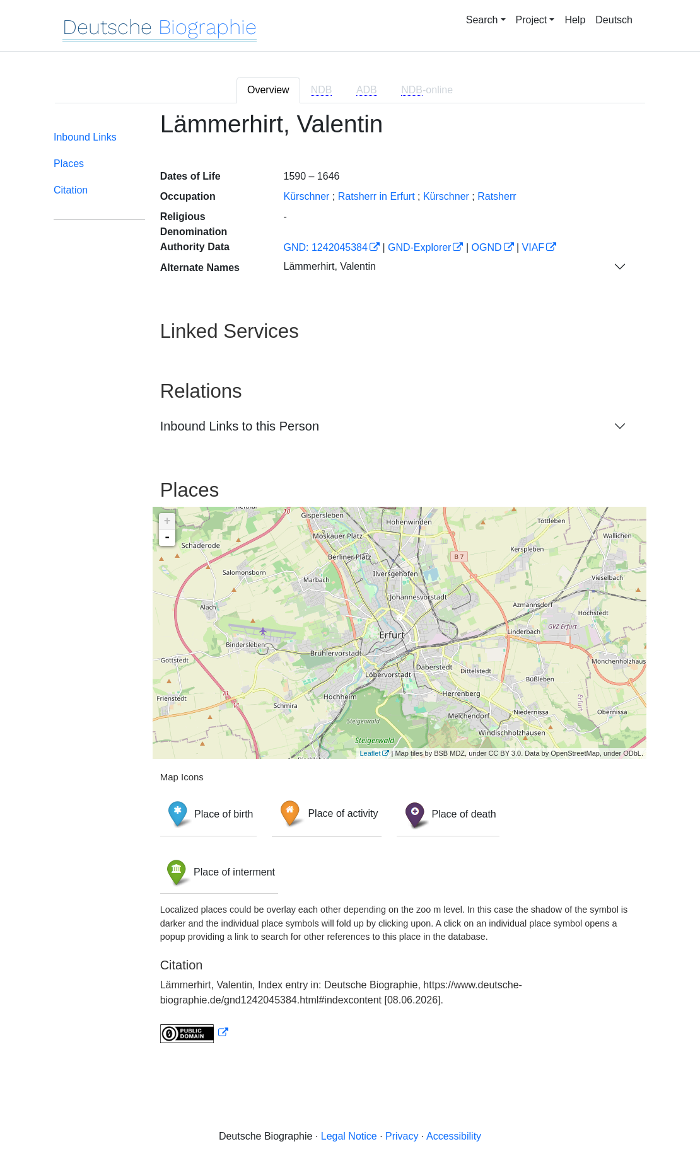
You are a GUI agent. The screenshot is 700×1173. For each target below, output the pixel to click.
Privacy (401, 1136)
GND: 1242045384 (325, 247)
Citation (71, 190)
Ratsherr (496, 196)
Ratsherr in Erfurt (376, 196)
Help (574, 19)
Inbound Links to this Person (239, 426)
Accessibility (453, 1136)
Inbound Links (85, 137)
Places (69, 163)
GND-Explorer (419, 247)
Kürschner (306, 196)
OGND (487, 247)
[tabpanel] (350, 585)
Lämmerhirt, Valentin (329, 266)
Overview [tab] (268, 89)
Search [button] (482, 19)
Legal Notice (349, 1136)
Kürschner (446, 196)
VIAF (533, 247)
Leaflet (369, 753)
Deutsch (614, 19)
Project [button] (531, 19)
